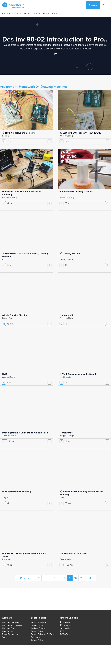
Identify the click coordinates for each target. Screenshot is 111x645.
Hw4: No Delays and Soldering (20, 132)
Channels (17, 13)
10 (75, 578)
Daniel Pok (7, 318)
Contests (36, 13)
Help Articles (8, 631)
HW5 (4, 374)
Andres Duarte (8, 377)
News (27, 13)
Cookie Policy (37, 640)
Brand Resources (10, 634)
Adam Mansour (9, 435)
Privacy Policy (37, 631)
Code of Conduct (38, 628)
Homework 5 (66, 315)
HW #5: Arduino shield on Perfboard (78, 374)
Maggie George (67, 435)
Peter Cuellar (66, 559)
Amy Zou (6, 497)
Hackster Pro (8, 628)
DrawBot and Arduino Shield (74, 553)
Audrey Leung (66, 135)
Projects (6, 13)
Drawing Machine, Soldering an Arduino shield (25, 432)
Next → (90, 578)
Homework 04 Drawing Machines (76, 191)
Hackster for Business (12, 625)
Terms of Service (38, 622)
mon (4, 259)
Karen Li (6, 135)
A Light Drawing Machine (14, 315)
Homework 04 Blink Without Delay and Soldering (21, 193)
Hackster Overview (10, 622)
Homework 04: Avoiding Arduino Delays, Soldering (81, 493)
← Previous (23, 578)
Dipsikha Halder (67, 318)
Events (46, 13)
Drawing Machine (71, 253)
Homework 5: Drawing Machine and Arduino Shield (24, 555)
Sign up (93, 5)
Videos (55, 13)
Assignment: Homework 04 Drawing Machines (34, 86)
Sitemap (5, 637)
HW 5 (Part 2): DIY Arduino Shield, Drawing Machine (25, 255)
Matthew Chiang (9, 197)
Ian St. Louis (65, 377)
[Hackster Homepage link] (13, 5)
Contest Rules (37, 625)
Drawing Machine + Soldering (17, 491)
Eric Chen (6, 559)
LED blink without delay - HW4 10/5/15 (82, 132)
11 (81, 578)
